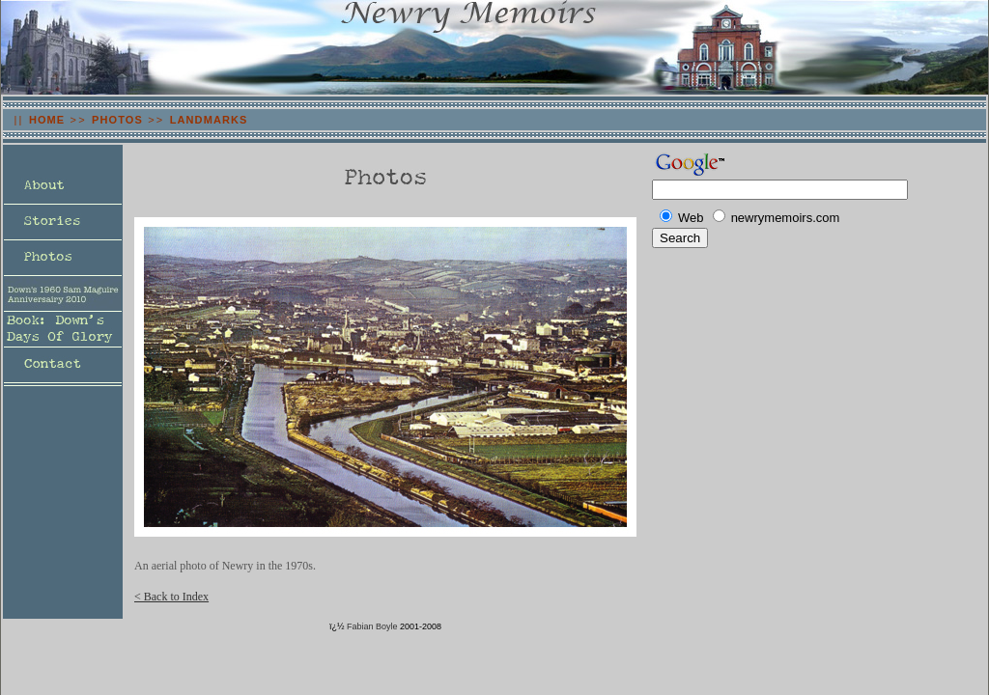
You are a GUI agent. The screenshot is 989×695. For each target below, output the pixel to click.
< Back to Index (171, 596)
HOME (47, 119)
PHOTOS (117, 119)
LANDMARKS (209, 119)
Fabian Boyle (372, 626)
